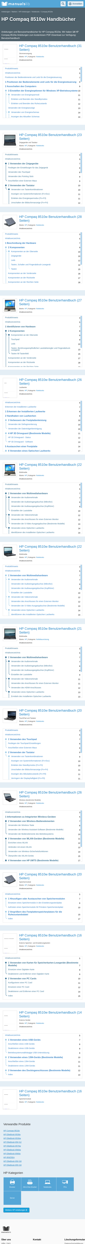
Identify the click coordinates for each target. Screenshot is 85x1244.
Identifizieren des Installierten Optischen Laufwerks (32, 532)
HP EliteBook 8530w (12, 1138)
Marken (14, 12)
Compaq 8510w (47, 12)
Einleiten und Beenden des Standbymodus (29, 99)
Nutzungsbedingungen (74, 1233)
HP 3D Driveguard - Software (20, 442)
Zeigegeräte (16, 256)
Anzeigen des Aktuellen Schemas (25, 117)
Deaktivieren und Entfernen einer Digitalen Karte (28, 974)
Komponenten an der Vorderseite (22, 273)
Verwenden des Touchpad (19, 172)
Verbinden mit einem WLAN (20, 847)
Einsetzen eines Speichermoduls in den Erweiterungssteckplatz (35, 903)
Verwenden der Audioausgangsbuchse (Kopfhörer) (32, 506)
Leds (13, 260)
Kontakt (37, 1226)
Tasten (14, 269)
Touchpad (15, 339)
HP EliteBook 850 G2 (12, 1142)
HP (26, 57)
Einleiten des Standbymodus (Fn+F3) (27, 765)
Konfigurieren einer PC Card (20, 983)
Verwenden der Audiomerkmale (24, 497)
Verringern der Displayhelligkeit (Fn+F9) (28, 778)
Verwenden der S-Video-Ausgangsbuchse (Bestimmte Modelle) (38, 524)
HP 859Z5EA (9, 1157)
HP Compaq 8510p (11, 1131)
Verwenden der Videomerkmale (24, 515)
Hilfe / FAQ (6, 1230)
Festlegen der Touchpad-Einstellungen (24, 743)
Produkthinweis (11, 69)
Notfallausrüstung (42, 639)
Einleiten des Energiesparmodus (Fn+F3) (28, 198)
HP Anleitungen (24, 12)
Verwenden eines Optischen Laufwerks (27, 528)
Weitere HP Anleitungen (16, 1196)
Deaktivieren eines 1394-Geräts (21, 1066)
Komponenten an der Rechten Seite (23, 282)
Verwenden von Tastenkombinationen (27, 190)
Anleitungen (5, 12)
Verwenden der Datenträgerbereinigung (25, 429)
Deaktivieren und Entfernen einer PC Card (26, 991)
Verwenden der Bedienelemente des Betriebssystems (31, 834)
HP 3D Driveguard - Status (19, 437)
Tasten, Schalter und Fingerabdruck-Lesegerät (31, 265)
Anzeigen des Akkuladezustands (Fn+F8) (28, 774)
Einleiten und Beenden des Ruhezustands (29, 104)
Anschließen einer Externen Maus (22, 181)
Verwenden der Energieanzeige (21, 108)
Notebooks (36, 12)
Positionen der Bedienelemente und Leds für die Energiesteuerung (33, 77)
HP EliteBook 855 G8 (12, 1165)
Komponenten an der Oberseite (24, 251)
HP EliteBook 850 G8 (12, 1161)
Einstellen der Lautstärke (21, 511)
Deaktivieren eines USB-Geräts (21, 1048)
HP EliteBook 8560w (12, 1150)
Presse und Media (9, 1233)
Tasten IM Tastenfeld (20, 354)
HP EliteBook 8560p (12, 1154)
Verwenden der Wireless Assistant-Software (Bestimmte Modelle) (35, 830)
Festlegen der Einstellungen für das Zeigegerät (28, 168)
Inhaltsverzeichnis (12, 73)
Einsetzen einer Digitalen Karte (21, 970)
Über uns (6, 1226)
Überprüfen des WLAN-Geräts (21, 856)
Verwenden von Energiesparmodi (25, 95)
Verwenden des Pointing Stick (20, 176)
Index (10, 919)
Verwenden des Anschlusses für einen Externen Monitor (35, 519)
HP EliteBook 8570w (12, 1146)
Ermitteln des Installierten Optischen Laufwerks (31, 696)
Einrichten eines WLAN (18, 843)
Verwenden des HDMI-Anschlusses (26, 688)
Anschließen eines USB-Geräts (21, 1044)
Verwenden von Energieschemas (25, 112)
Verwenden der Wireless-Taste (21, 825)
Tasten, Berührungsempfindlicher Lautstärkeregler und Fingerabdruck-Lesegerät (41, 349)
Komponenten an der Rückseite (21, 278)
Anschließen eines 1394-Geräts (21, 1061)
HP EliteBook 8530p (12, 1134)
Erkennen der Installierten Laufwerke (20, 407)
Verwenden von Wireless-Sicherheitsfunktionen (28, 851)
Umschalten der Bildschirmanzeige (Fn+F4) (29, 203)
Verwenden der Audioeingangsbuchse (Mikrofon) (31, 502)
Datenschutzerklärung (73, 1230)
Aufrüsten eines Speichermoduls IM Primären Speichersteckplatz (35, 907)
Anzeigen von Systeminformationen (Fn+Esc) (30, 194)
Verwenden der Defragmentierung (22, 424)
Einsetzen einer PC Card (18, 987)
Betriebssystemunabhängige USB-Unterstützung (28, 1053)
